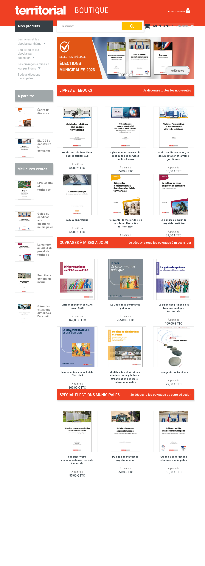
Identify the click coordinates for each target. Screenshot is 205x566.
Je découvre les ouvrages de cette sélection (160, 394)
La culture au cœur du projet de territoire (44, 249)
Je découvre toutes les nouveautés (167, 90)
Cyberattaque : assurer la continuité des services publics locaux (125, 156)
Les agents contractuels (173, 372)
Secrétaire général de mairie (44, 279)
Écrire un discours (43, 111)
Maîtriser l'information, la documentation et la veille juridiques (173, 156)
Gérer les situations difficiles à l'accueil (44, 311)
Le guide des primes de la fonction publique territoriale (174, 308)
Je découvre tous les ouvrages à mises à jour (159, 242)
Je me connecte (176, 11)
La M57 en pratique (77, 220)
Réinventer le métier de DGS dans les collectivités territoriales (125, 223)
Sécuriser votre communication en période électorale (77, 460)
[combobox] (86, 26)
